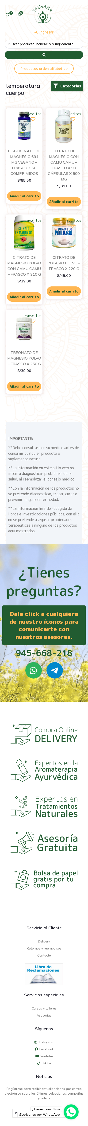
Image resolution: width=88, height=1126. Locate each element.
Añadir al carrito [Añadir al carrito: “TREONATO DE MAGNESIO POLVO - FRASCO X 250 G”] (24, 386)
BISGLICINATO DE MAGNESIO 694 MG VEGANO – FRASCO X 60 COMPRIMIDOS (24, 162)
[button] (67, 86)
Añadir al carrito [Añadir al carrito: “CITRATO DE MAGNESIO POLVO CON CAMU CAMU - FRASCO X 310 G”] (24, 296)
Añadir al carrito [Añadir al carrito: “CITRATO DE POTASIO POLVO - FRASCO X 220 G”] (64, 291)
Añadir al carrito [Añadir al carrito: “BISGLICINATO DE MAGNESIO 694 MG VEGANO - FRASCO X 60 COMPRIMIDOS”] (24, 196)
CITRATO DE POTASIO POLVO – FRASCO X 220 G (63, 263)
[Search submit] (44, 55)
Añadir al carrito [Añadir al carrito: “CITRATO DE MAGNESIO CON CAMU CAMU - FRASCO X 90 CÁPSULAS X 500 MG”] (64, 201)
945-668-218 (44, 653)
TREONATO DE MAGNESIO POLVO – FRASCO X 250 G (24, 358)
